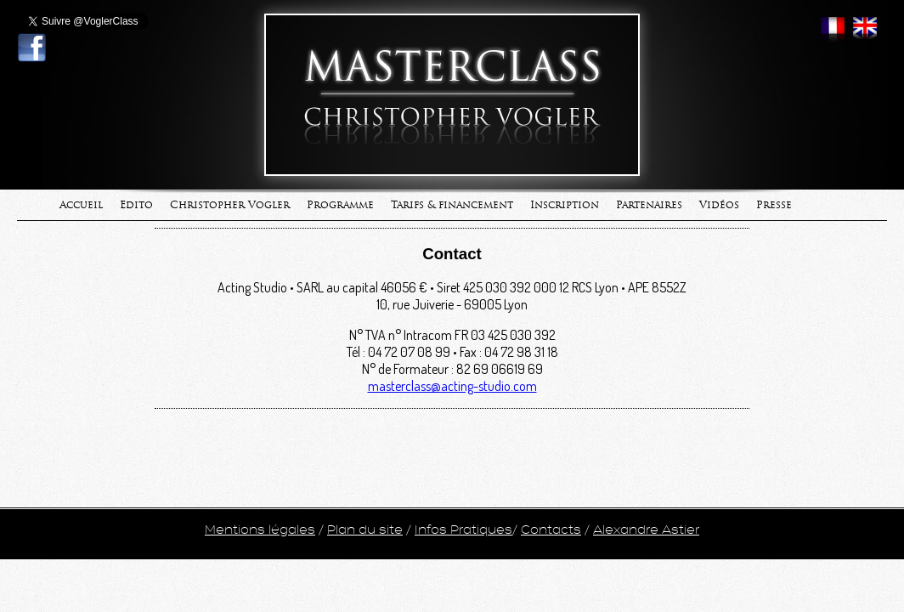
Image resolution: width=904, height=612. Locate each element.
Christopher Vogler (230, 205)
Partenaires (649, 205)
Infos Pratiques (463, 530)
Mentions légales (260, 530)
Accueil (81, 205)
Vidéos (719, 205)
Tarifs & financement (452, 205)
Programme (340, 205)
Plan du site (365, 530)
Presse (774, 205)
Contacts (551, 530)
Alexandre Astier (646, 530)
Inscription (564, 205)
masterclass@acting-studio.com (452, 385)
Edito (136, 205)
